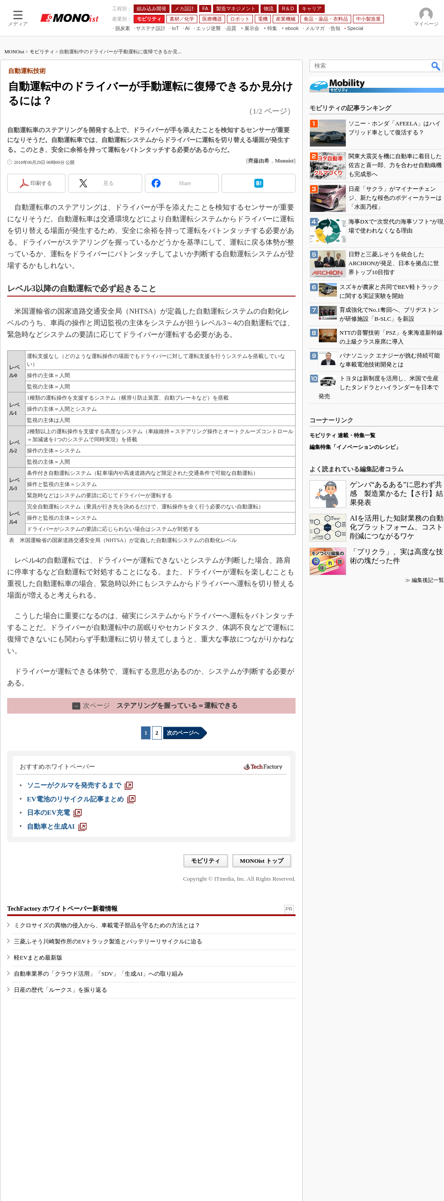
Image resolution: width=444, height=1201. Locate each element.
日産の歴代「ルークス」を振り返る (60, 989)
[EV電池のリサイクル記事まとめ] (81, 799)
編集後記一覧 (428, 580)
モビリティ (42, 51)
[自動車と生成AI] (57, 826)
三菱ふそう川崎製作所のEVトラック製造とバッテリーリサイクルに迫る (108, 941)
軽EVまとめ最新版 (38, 957)
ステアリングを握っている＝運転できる (155, 705)
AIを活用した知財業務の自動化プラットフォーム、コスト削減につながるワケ (397, 527)
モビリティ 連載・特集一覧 (342, 435)
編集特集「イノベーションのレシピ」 (355, 447)
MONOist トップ (261, 860)
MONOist (14, 51)
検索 (436, 66)
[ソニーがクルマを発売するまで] (80, 785)
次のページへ (183, 733)
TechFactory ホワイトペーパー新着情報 (62, 908)
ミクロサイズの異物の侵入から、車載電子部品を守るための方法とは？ (107, 925)
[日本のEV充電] (54, 812)
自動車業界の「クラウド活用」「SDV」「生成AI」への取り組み (98, 973)
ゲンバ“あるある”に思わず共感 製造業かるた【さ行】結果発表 (396, 493)
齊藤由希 (259, 161)
